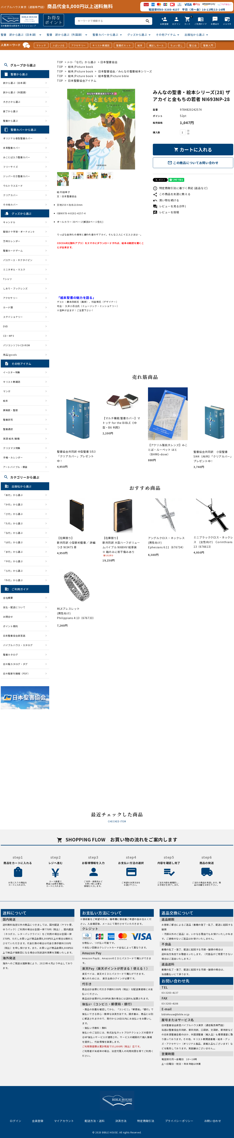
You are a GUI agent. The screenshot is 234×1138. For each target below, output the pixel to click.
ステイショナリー (13, 316)
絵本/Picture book (80, 67)
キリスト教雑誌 (101, 45)
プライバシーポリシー (179, 1121)
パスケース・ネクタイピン (17, 260)
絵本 (140, 45)
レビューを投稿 (166, 212)
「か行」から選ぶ (14, 504)
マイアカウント (64, 1121)
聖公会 (193, 45)
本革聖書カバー (11, 147)
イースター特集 (11, 372)
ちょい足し (176, 45)
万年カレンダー (11, 241)
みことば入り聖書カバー (16, 157)
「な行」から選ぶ (14, 532)
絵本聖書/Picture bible (113, 76)
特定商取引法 (145, 1121)
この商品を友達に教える (171, 194)
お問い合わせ (212, 1121)
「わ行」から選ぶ (14, 580)
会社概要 (8, 597)
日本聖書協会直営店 (14, 635)
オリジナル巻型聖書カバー (18, 138)
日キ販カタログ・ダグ (15, 664)
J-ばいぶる (59, 45)
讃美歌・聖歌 (10, 410)
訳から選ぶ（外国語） (15, 92)
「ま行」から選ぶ (14, 551)
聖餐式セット (123, 45)
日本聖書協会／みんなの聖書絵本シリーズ (125, 71)
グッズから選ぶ (137, 35)
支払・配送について (14, 607)
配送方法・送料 (95, 1121)
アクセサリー (78, 45)
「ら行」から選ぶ (14, 570)
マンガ (6, 391)
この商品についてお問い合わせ (193, 162)
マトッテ (41, 45)
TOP (60, 62)
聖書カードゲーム (13, 250)
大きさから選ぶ (11, 101)
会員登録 (37, 1121)
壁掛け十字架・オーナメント (19, 231)
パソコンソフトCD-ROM (16, 345)
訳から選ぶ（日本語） (15, 82)
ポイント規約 (10, 626)
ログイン (15, 1121)
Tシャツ (7, 279)
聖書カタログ (10, 654)
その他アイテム (166, 35)
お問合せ (8, 616)
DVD (5, 326)
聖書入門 (208, 45)
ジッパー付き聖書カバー (16, 176)
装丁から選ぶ (10, 111)
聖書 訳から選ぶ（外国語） (65, 35)
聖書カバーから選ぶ (105, 35)
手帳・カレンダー (13, 457)
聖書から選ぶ (10, 120)
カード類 (8, 307)
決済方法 (121, 1121)
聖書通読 (8, 429)
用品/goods (10, 354)
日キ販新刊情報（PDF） (16, 673)
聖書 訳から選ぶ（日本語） (19, 35)
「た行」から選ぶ (14, 523)
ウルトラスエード (13, 185)
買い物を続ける (166, 200)
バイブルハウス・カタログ (18, 645)
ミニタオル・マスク (14, 269)
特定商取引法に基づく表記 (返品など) (180, 188)
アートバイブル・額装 (15, 467)
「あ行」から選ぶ (14, 495)
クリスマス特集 (11, 448)
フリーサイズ (10, 166)
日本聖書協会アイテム (82, 81)
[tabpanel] (101, 129)
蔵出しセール (156, 45)
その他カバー (10, 204)
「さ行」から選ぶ (14, 513)
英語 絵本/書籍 (11, 438)
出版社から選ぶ (195, 35)
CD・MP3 (8, 335)
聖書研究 (8, 419)
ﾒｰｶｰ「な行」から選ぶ (82, 62)
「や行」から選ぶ (14, 561)
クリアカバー (10, 195)
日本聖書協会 (108, 62)
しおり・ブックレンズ (15, 288)
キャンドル (9, 222)
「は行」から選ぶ (14, 542)
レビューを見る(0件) (169, 206)
